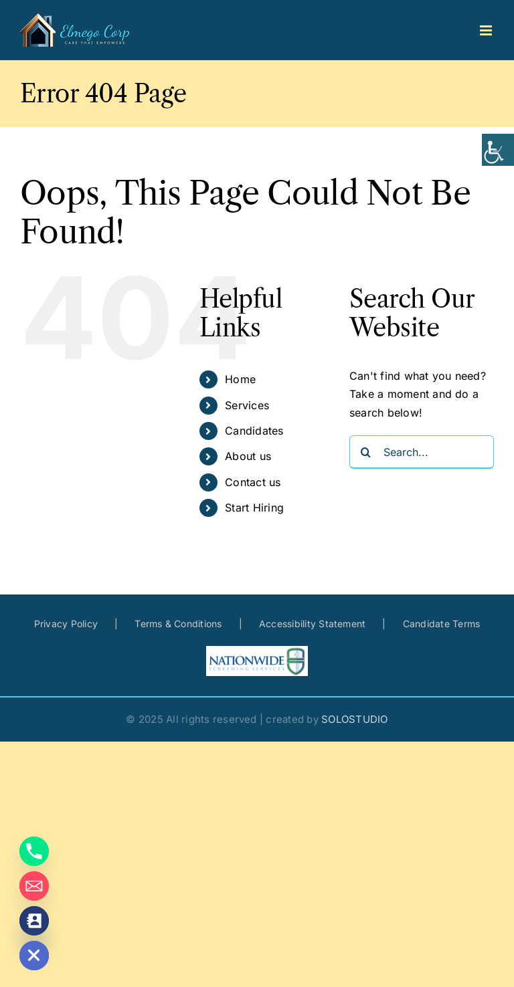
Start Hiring (254, 507)
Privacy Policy (66, 623)
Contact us (252, 482)
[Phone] (34, 851)
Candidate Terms (442, 623)
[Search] (366, 452)
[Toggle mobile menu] (487, 30)
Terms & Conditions (178, 623)
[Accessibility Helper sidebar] (498, 150)
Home (240, 379)
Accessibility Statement (312, 623)
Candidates (254, 430)
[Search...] (421, 452)
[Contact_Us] (34, 921)
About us (248, 456)
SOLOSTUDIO (354, 719)
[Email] (34, 886)
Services (247, 405)
